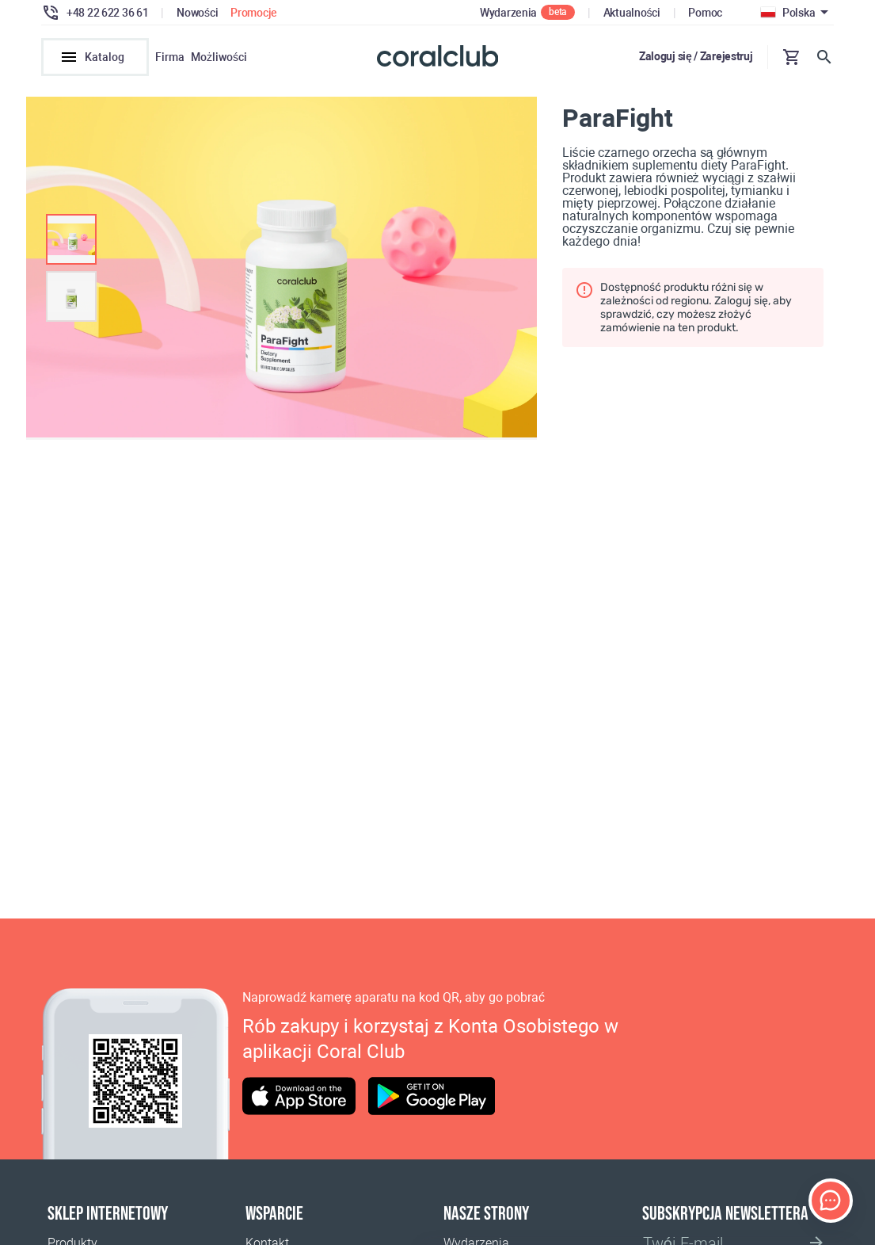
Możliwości (219, 57)
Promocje (253, 12)
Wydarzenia (508, 12)
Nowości (197, 12)
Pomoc (705, 12)
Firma (170, 57)
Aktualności (631, 12)
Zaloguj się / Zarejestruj (696, 56)
